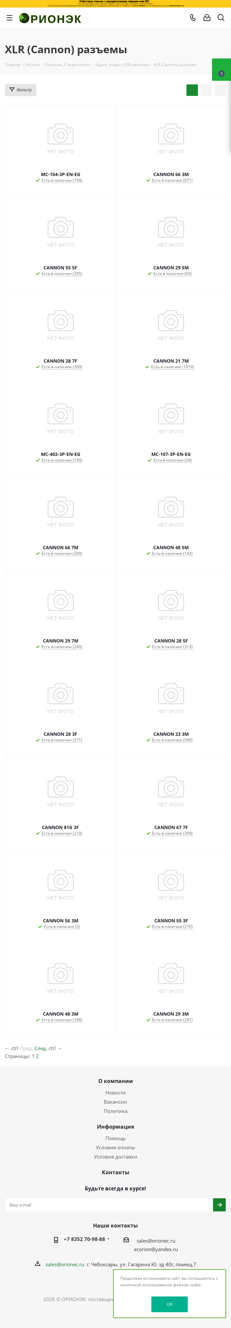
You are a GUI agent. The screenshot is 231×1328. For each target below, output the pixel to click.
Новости (116, 1092)
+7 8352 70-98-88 (84, 1239)
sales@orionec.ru (156, 1240)
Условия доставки (115, 1156)
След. (40, 1048)
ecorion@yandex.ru (156, 1249)
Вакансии (115, 1101)
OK (170, 1304)
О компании (115, 1081)
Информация (115, 1126)
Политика (115, 1111)
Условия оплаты (115, 1147)
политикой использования (146, 1285)
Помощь (116, 1138)
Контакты (115, 1172)
